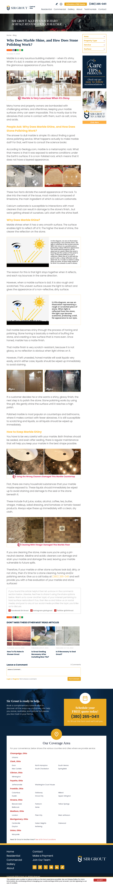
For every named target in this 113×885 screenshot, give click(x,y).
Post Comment (74, 679)
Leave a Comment (17, 664)
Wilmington (16, 777)
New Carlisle (16, 769)
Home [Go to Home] (9, 35)
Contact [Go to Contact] (102, 9)
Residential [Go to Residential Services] (46, 9)
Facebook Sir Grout (20, 610)
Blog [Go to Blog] (15, 35)
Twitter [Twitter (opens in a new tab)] (46, 867)
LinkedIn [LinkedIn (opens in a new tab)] (57, 867)
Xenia (37, 807)
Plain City (38, 815)
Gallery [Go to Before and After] (71, 9)
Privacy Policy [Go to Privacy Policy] (73, 879)
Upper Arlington (64, 796)
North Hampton (41, 765)
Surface (87, 49)
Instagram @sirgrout (42, 610)
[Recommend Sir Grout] (94, 107)
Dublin (14, 796)
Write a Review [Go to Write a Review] (57, 4)
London (15, 815)
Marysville (16, 834)
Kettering (38, 826)
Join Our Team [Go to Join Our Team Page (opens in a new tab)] (41, 860)
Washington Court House (45, 785)
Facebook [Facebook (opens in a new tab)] (40, 867)
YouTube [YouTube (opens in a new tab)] (51, 867)
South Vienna (63, 765)
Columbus (16, 792)
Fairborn (38, 804)
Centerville (16, 823)
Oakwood (62, 823)
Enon (14, 765)
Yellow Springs (63, 804)
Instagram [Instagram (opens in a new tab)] (35, 867)
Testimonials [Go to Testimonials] (90, 9)
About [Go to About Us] (79, 9)
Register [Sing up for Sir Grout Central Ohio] (16, 679)
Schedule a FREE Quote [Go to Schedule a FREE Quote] (75, 4)
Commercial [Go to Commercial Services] (60, 9)
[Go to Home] (22, 7)
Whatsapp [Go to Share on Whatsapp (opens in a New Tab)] (18, 50)
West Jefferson (64, 815)
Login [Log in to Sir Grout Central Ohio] (9, 679)
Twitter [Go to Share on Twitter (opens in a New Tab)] (15, 50)
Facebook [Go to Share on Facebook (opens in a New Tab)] (13, 50)
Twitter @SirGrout (65, 610)
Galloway (39, 792)
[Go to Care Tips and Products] (94, 72)
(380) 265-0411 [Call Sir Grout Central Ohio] (97, 4)
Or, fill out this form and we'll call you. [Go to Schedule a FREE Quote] (85, 721)
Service (87, 45)
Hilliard (60, 792)
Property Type (90, 40)
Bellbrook (15, 807)
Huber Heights (40, 823)
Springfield (62, 769)
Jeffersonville (17, 785)
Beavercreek (17, 804)
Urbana (15, 757)
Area (86, 36)
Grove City (39, 796)
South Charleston (42, 769)
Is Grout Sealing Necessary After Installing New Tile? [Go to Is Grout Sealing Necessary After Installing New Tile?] (40, 654)
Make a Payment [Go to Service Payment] (43, 855)
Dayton (15, 826)
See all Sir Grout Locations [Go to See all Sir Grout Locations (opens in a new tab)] (45, 839)
